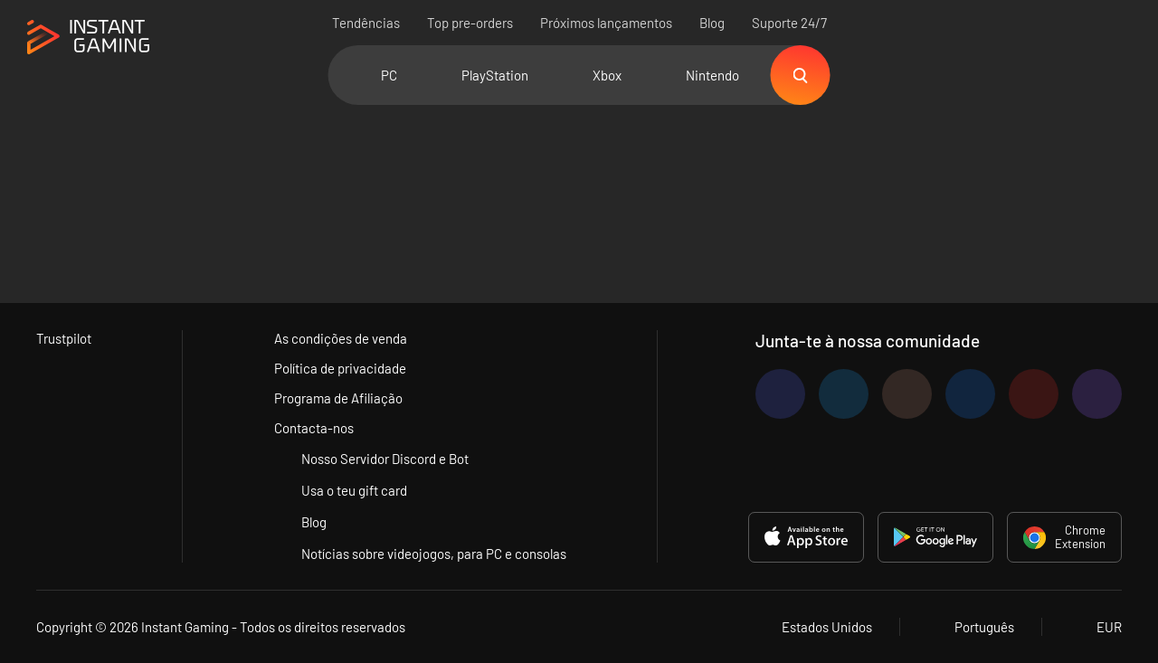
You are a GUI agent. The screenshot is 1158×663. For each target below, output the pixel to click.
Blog (712, 22)
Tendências (366, 22)
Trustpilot (63, 338)
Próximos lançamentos (606, 22)
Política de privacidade (340, 368)
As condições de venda (340, 338)
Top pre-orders (470, 22)
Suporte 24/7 (789, 22)
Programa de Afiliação (338, 398)
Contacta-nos (314, 428)
